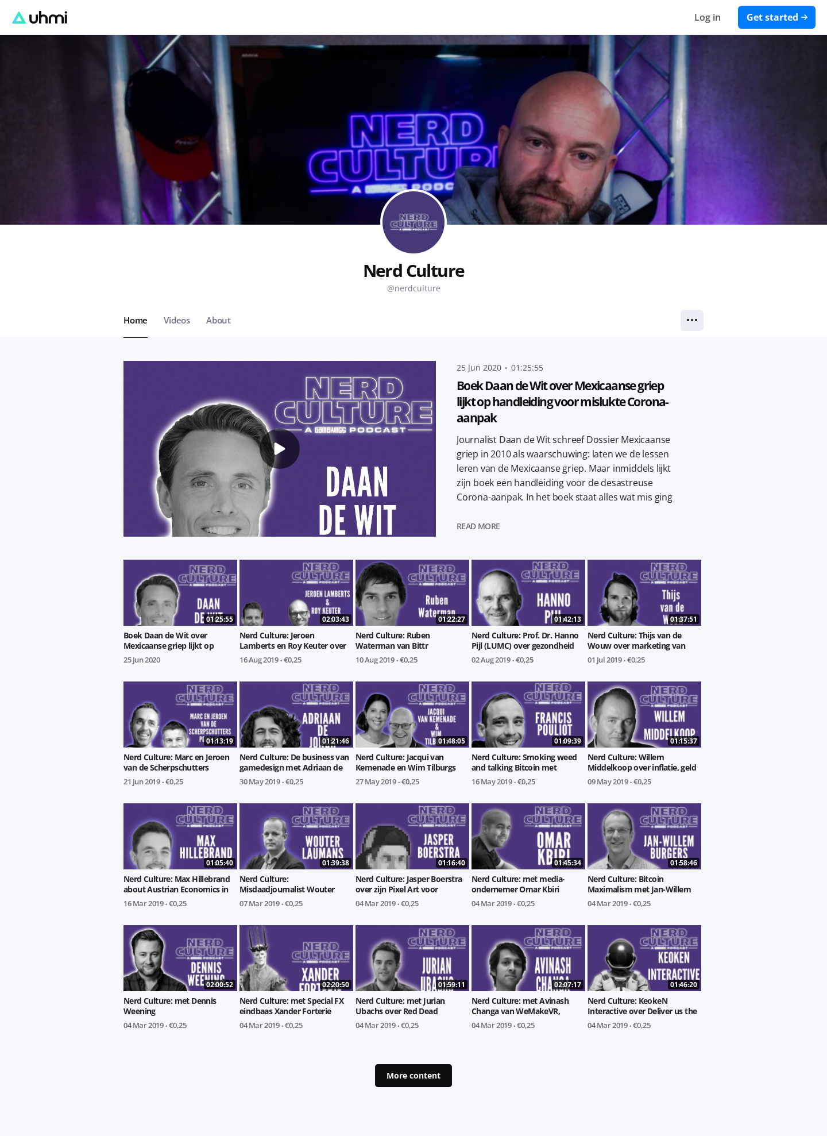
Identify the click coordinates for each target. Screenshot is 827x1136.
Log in (707, 17)
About (218, 320)
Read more (478, 526)
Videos (177, 320)
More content (413, 1075)
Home (135, 320)
